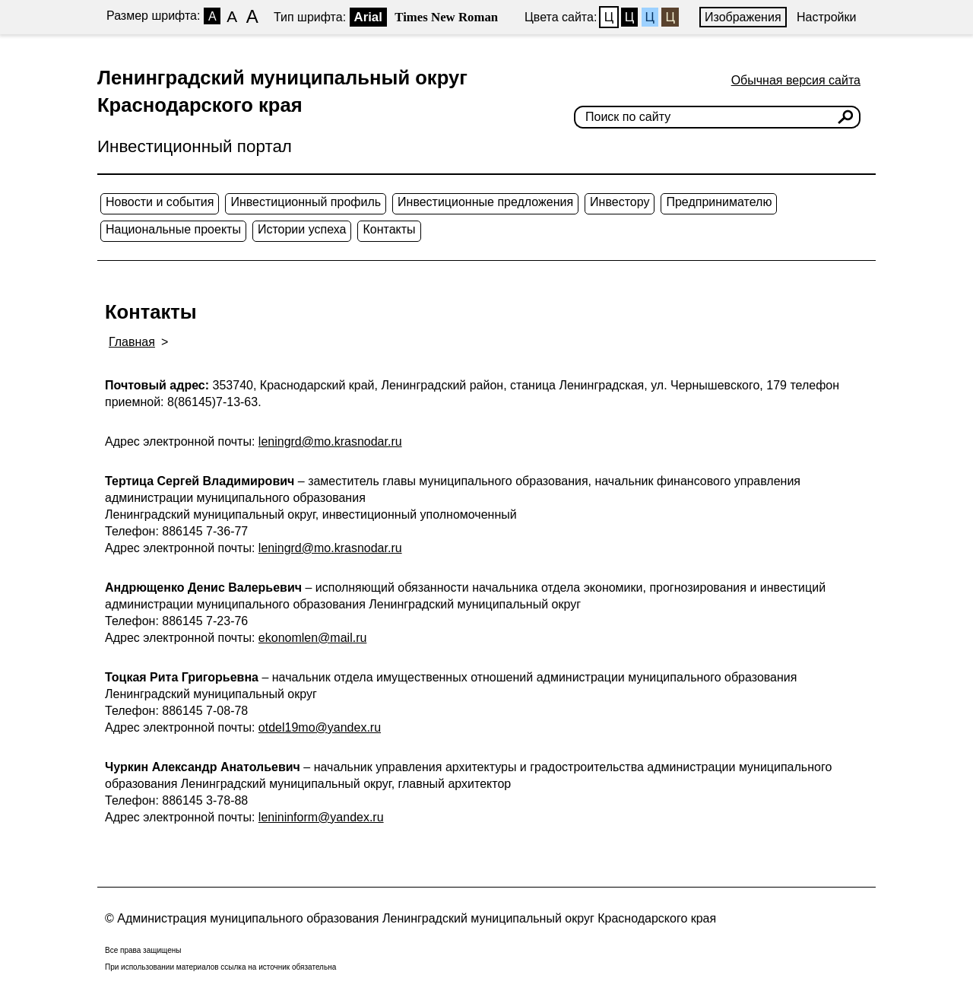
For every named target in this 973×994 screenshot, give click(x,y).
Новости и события (160, 201)
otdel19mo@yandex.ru (319, 727)
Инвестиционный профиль (305, 201)
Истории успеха (302, 229)
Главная (132, 341)
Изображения (743, 17)
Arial (368, 17)
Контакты (389, 229)
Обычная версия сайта (795, 80)
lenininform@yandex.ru (321, 817)
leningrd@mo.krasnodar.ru (330, 441)
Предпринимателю (719, 201)
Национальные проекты (173, 229)
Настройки (826, 17)
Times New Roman (446, 17)
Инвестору (619, 201)
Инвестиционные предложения (485, 201)
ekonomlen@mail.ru (312, 637)
